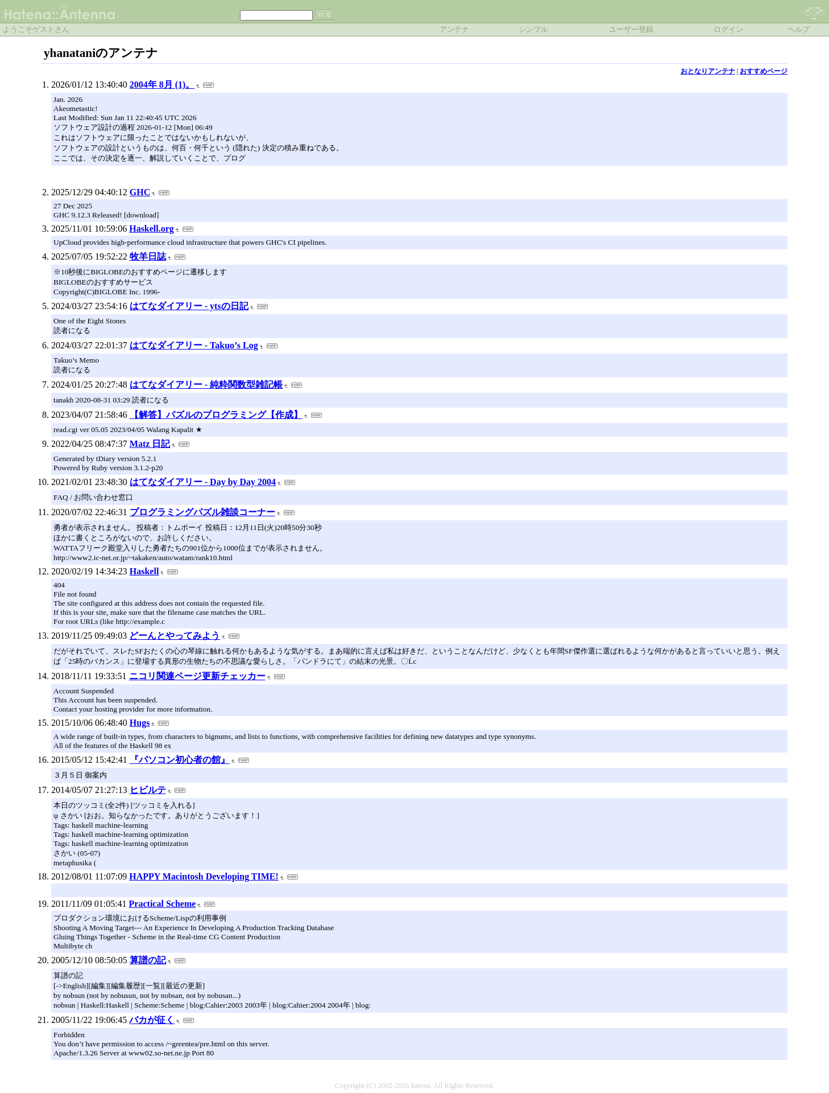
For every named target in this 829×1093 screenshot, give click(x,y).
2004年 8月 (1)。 (162, 84)
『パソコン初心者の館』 (180, 760)
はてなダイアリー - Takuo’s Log (194, 345)
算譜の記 (148, 960)
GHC (140, 192)
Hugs (140, 723)
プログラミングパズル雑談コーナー (202, 512)
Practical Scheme (162, 904)
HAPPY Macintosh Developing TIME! (204, 876)
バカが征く (152, 1020)
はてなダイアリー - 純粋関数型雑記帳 (206, 384)
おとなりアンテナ (708, 71)
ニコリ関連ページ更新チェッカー (197, 676)
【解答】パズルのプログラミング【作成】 (216, 415)
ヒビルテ (148, 790)
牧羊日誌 (148, 256)
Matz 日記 (150, 444)
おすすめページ (763, 71)
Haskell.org (151, 228)
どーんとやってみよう (174, 635)
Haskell (144, 571)
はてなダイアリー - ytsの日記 (189, 306)
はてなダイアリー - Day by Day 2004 (203, 482)
